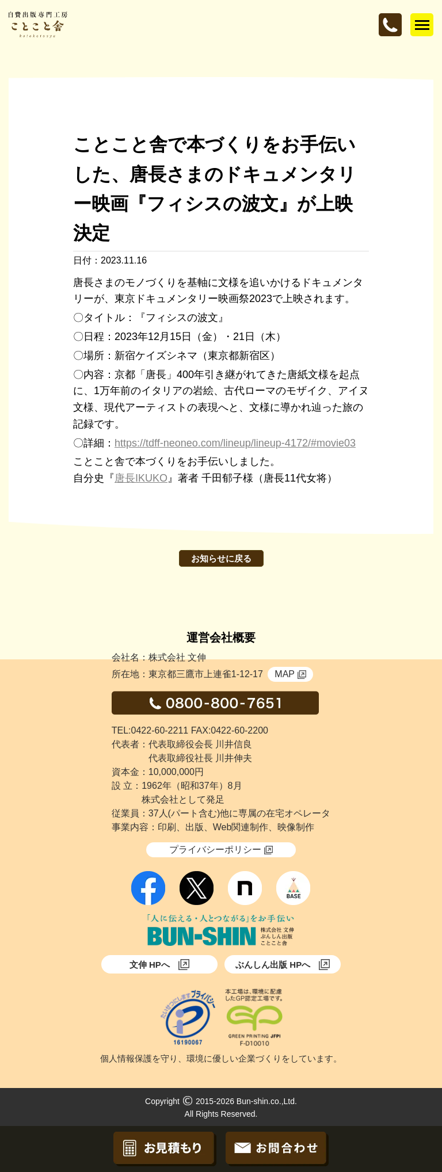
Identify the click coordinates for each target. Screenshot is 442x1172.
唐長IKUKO (141, 478)
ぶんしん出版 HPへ (282, 964)
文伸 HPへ (159, 964)
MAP (290, 674)
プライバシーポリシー (221, 849)
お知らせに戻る (221, 558)
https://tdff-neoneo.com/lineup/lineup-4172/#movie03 (235, 443)
